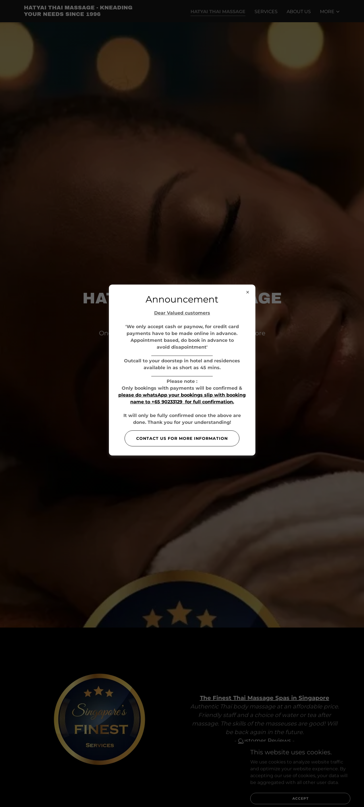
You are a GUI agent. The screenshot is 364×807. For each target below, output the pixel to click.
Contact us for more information (182, 438)
